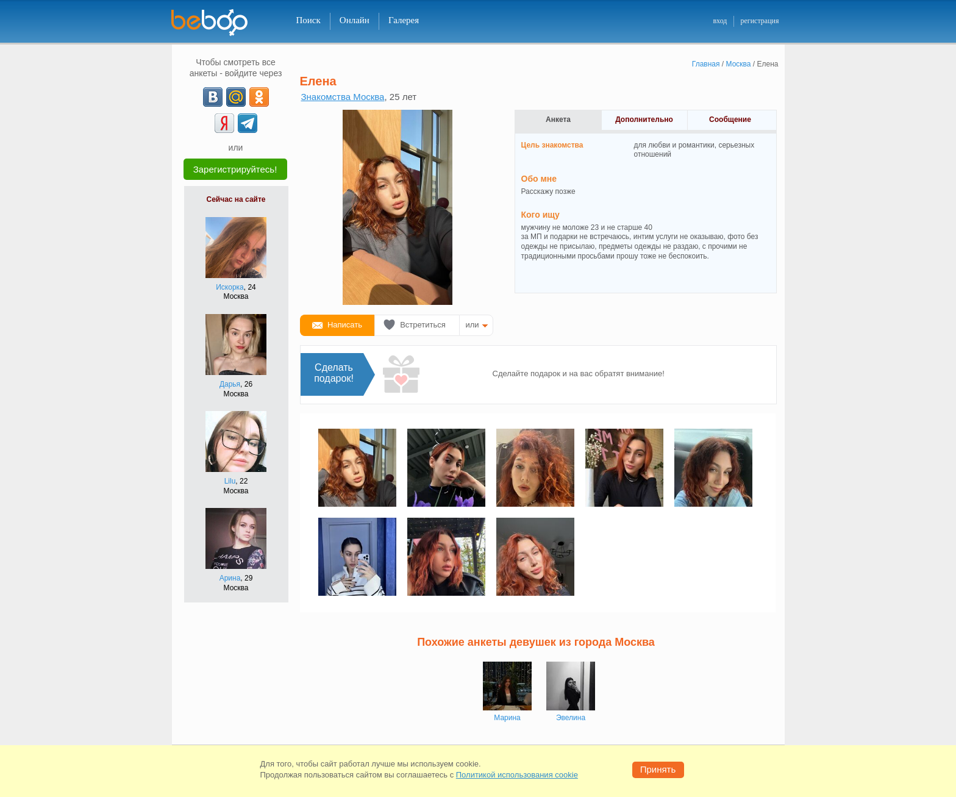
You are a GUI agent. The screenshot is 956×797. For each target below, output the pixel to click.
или (472, 324)
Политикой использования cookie (517, 774)
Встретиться (423, 324)
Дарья (229, 384)
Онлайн (354, 20)
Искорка (230, 287)
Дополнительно (644, 119)
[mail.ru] (236, 97)
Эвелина (570, 717)
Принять (658, 769)
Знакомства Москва (343, 96)
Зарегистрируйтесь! (235, 169)
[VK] (213, 97)
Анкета (558, 119)
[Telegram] (247, 123)
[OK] (259, 97)
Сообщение (730, 119)
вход (720, 20)
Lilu (230, 481)
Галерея (403, 20)
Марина (507, 717)
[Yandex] (224, 123)
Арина (230, 578)
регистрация (759, 20)
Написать (344, 324)
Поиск (308, 20)
